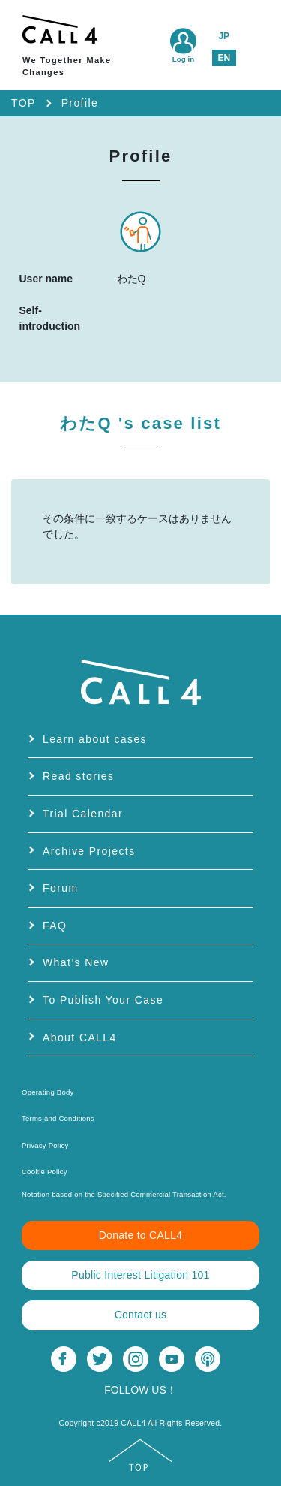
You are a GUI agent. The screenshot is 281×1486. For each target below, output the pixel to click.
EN (223, 58)
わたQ (140, 423)
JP (223, 36)
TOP (23, 103)
